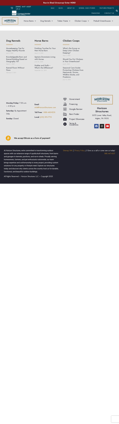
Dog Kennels (46, 21)
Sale (52, 8)
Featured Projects (107, 8)
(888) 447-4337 (24, 6)
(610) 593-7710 (46, 117)
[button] (116, 10)
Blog (61, 8)
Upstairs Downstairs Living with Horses (45, 58)
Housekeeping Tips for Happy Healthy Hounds (15, 49)
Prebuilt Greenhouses (103, 21)
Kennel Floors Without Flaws (15, 69)
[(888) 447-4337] (12, 8)
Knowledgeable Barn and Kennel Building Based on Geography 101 (16, 59)
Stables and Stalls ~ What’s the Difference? (44, 66)
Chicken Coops (82, 21)
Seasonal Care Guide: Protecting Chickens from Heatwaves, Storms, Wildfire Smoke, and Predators (73, 72)
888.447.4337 (109, 153)
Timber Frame (63, 21)
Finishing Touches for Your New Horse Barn (45, 49)
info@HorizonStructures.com (45, 107)
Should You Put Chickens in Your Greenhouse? (73, 60)
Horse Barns (30, 21)
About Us (71, 8)
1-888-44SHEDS (49, 112)
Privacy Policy (79, 150)
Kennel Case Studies (87, 8)
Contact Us (109, 13)
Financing (96, 13)
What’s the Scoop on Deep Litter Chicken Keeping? (71, 50)
